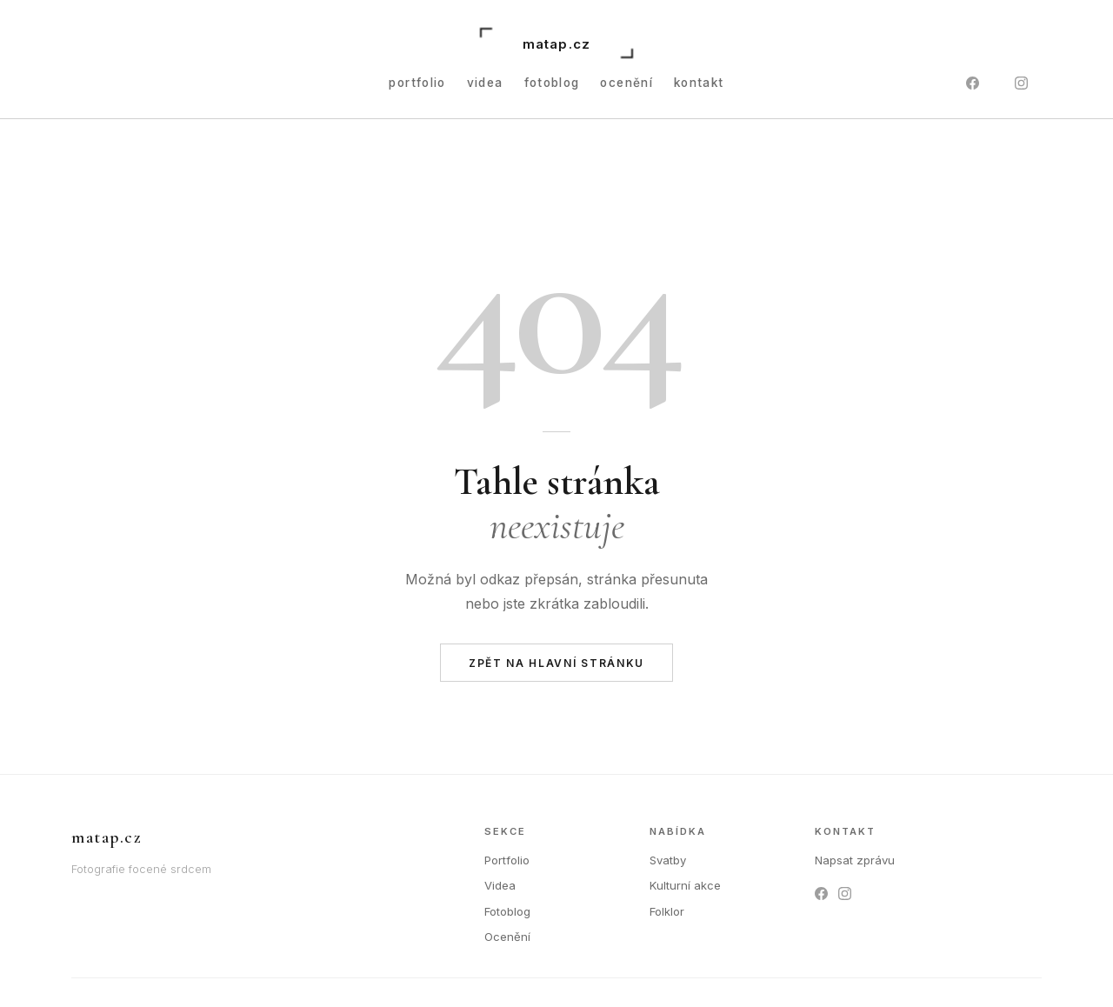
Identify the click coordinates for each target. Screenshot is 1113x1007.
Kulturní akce (685, 885)
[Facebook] (972, 83)
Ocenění (626, 83)
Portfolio (507, 860)
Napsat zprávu (855, 860)
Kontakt (699, 83)
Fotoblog (552, 83)
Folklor (667, 911)
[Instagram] (1021, 83)
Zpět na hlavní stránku (556, 663)
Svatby (668, 860)
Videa (485, 83)
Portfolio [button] (417, 83)
